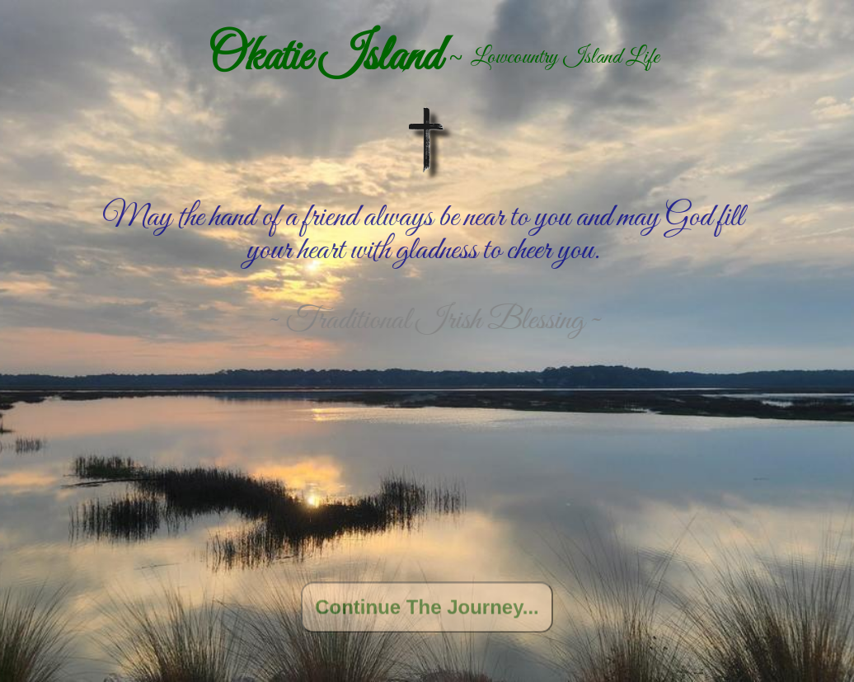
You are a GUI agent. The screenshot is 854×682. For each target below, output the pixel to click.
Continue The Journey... (427, 610)
